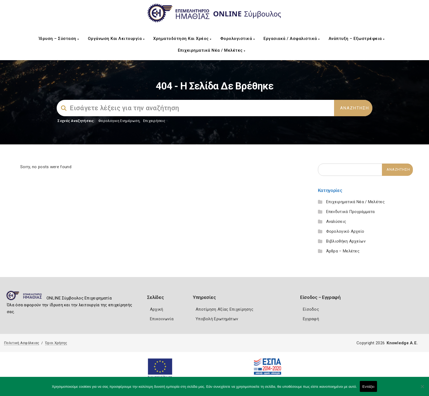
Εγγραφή (311, 318)
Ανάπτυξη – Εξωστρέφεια (357, 38)
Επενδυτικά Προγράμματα (350, 211)
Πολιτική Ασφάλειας (21, 343)
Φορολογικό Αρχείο (345, 231)
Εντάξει (369, 387)
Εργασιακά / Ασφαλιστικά (291, 38)
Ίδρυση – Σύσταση (59, 38)
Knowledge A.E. (402, 342)
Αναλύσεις (336, 221)
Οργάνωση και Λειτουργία (116, 38)
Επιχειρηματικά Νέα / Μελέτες (211, 50)
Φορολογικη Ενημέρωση (119, 121)
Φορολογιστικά (237, 38)
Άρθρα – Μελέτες (343, 251)
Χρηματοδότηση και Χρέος (182, 38)
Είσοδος (311, 309)
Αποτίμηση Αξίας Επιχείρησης (224, 309)
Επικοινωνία (161, 318)
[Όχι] (422, 389)
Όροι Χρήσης (56, 343)
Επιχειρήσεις (154, 121)
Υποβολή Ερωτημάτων (217, 318)
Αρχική (156, 309)
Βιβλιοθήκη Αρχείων (346, 241)
